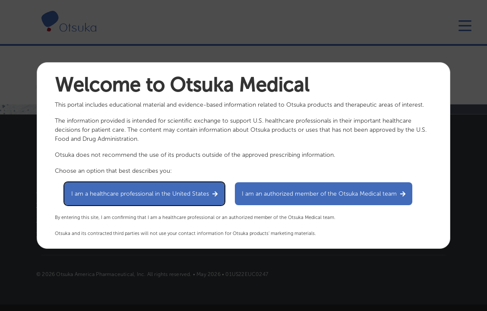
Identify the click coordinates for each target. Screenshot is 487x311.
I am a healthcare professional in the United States (144, 193)
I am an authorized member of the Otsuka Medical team (323, 193)
